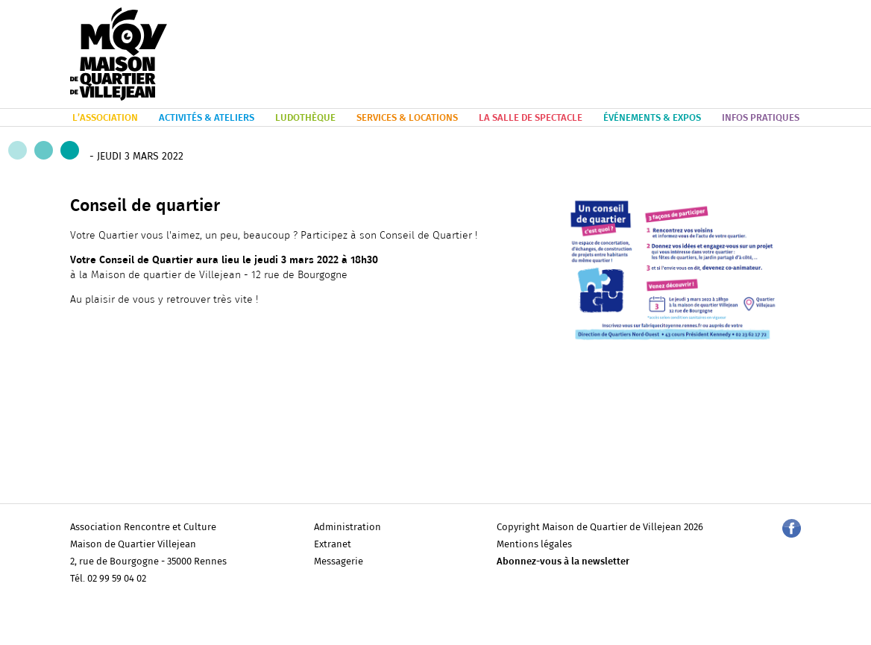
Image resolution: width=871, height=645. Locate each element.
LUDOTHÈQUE (305, 118)
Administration (347, 527)
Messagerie (338, 562)
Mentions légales (534, 545)
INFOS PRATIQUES (760, 118)
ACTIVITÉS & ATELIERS (206, 118)
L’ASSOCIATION (105, 118)
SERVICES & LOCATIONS (407, 118)
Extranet (332, 545)
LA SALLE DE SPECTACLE (530, 118)
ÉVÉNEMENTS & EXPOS (652, 118)
